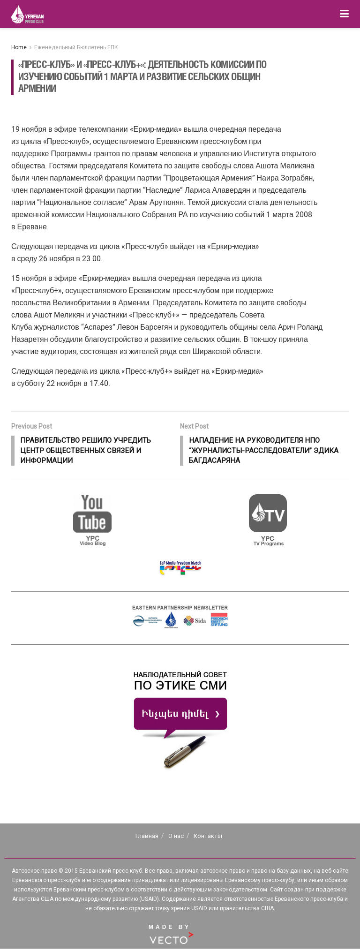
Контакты (208, 838)
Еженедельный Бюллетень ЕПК (76, 47)
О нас (176, 838)
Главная (146, 838)
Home (19, 47)
